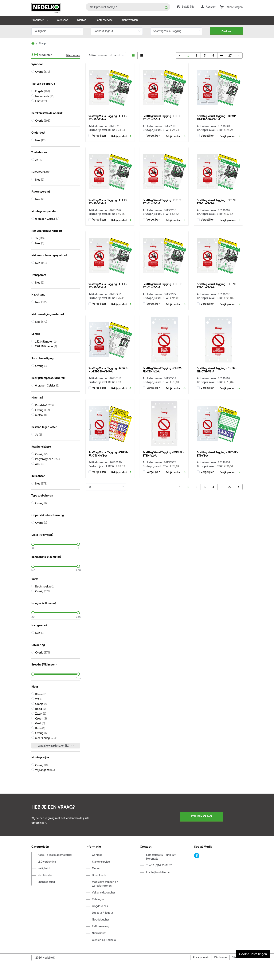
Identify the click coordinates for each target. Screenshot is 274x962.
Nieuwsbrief (99, 933)
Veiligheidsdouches (103, 892)
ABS (39, 464)
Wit (39, 699)
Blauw (40, 694)
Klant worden (129, 20)
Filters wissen (73, 55)
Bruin (40, 728)
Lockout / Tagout (102, 912)
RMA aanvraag (100, 926)
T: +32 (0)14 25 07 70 (159, 865)
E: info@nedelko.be (158, 872)
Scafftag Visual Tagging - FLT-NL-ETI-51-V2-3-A (217, 202)
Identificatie (45, 875)
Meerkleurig (46, 738)
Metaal (41, 415)
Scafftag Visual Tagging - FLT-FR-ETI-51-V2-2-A (108, 202)
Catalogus (98, 899)
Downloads (99, 875)
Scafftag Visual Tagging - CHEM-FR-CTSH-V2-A (108, 454)
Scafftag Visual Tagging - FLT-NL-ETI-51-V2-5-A (217, 286)
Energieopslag (46, 882)
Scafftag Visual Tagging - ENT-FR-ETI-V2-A (217, 454)
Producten (37, 20)
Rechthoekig (44, 586)
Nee (40, 140)
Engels (42, 91)
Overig (42, 71)
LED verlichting (47, 861)
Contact (97, 855)
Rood (40, 709)
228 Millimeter (46, 346)
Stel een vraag (201, 816)
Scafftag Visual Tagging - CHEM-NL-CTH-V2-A (217, 370)
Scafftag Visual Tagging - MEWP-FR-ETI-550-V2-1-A (217, 118)
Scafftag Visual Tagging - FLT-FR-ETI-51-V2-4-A (108, 286)
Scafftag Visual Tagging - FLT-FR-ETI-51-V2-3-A (163, 202)
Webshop (62, 20)
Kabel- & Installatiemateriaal (55, 855)
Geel (40, 723)
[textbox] (128, 7)
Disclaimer (220, 957)
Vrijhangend (45, 770)
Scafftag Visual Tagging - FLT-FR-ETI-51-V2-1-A (108, 118)
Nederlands (44, 96)
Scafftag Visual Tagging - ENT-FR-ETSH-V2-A (163, 454)
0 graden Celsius (47, 219)
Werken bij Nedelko (104, 940)
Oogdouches (100, 906)
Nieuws (81, 20)
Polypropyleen (47, 459)
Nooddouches (100, 919)
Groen (41, 718)
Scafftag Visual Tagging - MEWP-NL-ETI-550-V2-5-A (108, 370)
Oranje (41, 704)
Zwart (40, 713)
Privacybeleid (201, 957)
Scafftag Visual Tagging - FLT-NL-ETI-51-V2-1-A (163, 118)
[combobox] (128, 7)
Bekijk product (121, 136)
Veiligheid (43, 868)
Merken (96, 868)
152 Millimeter (46, 341)
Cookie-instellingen (253, 954)
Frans (41, 101)
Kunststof (44, 405)
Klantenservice (104, 20)
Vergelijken (99, 135)
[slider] (55, 544)
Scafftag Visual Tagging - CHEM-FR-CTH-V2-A (162, 370)
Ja (39, 160)
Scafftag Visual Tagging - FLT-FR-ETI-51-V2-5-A (163, 286)
